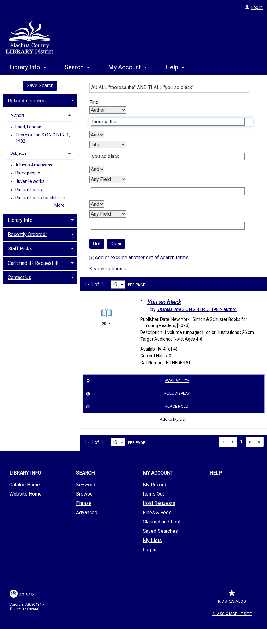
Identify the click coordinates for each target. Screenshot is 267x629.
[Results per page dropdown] (118, 284)
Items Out (153, 494)
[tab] (40, 100)
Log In (257, 7)
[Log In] (247, 7)
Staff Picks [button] (20, 249)
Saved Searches (160, 531)
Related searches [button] (27, 101)
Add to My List (173, 419)
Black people (27, 173)
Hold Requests (159, 503)
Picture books (28, 189)
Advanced (86, 512)
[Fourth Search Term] (168, 226)
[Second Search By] (107, 144)
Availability (136, 381)
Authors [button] (18, 115)
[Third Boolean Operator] (96, 204)
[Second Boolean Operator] (96, 169)
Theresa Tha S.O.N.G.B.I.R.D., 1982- (42, 138)
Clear (115, 244)
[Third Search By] (107, 179)
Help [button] (174, 67)
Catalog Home (24, 485)
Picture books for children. (40, 198)
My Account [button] (127, 67)
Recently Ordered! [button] (27, 234)
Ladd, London (28, 126)
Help (216, 473)
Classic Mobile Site (232, 613)
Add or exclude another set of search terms (139, 258)
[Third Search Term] (168, 191)
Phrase (83, 503)
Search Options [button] (108, 269)
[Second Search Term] (168, 156)
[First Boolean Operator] (96, 134)
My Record (154, 485)
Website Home (25, 494)
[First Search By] (107, 110)
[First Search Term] (168, 122)
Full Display (137, 394)
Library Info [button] (27, 67)
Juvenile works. (30, 181)
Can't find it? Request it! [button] (33, 263)
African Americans (33, 164)
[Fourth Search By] (107, 214)
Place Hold (136, 407)
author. (197, 309)
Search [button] (77, 67)
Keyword (85, 485)
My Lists (152, 540)
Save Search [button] (40, 85)
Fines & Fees (157, 512)
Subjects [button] (18, 153)
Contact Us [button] (19, 277)
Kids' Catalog (232, 598)
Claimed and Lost (161, 522)
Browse (84, 494)
